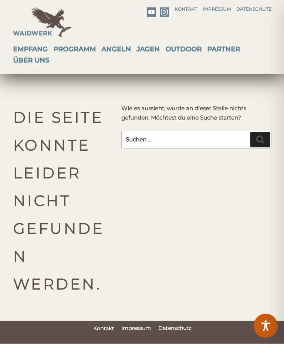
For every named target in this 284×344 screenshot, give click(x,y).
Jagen (148, 49)
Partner (223, 49)
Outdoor (183, 49)
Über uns (31, 60)
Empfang (30, 49)
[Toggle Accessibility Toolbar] (265, 325)
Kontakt (186, 9)
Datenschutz (253, 9)
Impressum (217, 9)
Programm (74, 49)
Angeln (116, 49)
